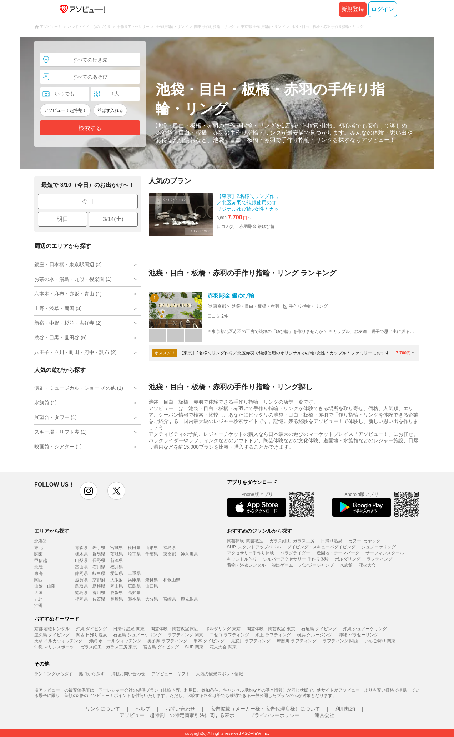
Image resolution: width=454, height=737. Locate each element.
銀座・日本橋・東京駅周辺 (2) (68, 264)
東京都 (169, 554)
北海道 (40, 541)
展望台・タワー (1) (55, 417)
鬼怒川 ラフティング (251, 640)
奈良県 (151, 579)
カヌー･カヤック (364, 540)
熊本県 (134, 599)
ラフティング (379, 559)
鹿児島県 (189, 599)
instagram (88, 491)
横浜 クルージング (314, 634)
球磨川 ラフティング (296, 640)
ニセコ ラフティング (229, 634)
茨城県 (116, 554)
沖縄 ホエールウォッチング (115, 640)
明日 (62, 219)
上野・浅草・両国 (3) (58, 308)
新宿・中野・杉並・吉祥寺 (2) (68, 323)
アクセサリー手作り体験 (250, 553)
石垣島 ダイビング (319, 628)
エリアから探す (51, 531)
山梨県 (81, 560)
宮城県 (116, 547)
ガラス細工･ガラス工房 (291, 540)
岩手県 (98, 547)
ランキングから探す (53, 673)
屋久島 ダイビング (52, 634)
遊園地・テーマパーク (338, 553)
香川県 (98, 592)
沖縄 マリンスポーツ (54, 646)
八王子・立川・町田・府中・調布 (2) (75, 352)
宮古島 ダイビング (160, 646)
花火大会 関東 (223, 646)
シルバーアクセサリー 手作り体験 (295, 559)
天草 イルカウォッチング (58, 640)
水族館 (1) (45, 402)
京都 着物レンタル (52, 628)
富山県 (81, 566)
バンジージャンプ (316, 565)
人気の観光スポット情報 (219, 673)
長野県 (98, 560)
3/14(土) (113, 219)
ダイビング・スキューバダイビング (321, 546)
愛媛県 (116, 592)
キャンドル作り (242, 559)
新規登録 (352, 9)
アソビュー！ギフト (170, 673)
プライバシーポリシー (274, 715)
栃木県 (81, 554)
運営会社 (324, 715)
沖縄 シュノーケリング (365, 628)
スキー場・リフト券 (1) (60, 432)
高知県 (134, 592)
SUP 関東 (194, 646)
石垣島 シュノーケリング (137, 634)
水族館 (346, 565)
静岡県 (81, 573)
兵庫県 (134, 579)
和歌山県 (171, 579)
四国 (38, 592)
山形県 (151, 547)
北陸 (38, 566)
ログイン (382, 9)
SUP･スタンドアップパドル (254, 546)
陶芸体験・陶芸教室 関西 (175, 628)
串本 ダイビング (209, 640)
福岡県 (81, 599)
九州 (38, 599)
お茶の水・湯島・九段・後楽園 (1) (73, 279)
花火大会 (367, 565)
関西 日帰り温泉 (91, 634)
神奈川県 (189, 554)
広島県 (134, 586)
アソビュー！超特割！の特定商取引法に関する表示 (177, 715)
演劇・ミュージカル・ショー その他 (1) (78, 388)
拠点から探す (92, 673)
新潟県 (116, 560)
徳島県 (81, 592)
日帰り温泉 (331, 540)
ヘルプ (142, 709)
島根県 (98, 586)
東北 (38, 547)
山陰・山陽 (45, 586)
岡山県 (116, 586)
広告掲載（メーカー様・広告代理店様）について (265, 709)
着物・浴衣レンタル (246, 565)
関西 (38, 579)
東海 (38, 573)
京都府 (98, 579)
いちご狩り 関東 (379, 640)
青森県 (81, 547)
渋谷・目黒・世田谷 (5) (60, 337)
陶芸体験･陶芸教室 (245, 540)
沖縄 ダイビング (91, 628)
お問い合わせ (180, 709)
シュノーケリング (379, 546)
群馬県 (98, 554)
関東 (38, 554)
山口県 (151, 586)
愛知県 (116, 573)
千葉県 (151, 554)
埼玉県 (134, 554)
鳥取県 (81, 586)
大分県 (151, 599)
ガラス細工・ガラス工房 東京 (108, 646)
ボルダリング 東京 (223, 628)
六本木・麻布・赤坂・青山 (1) (68, 294)
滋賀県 (81, 579)
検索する (90, 128)
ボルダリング (347, 559)
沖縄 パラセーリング (358, 634)
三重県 (134, 573)
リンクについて (102, 709)
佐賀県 (98, 599)
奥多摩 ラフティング (167, 640)
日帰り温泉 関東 (128, 628)
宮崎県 (169, 599)
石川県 (98, 566)
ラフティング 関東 (185, 634)
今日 (88, 201)
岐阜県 (98, 573)
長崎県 (116, 599)
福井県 (116, 566)
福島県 (169, 547)
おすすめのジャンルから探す (259, 531)
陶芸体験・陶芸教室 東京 (271, 628)
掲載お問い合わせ (128, 673)
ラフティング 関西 (340, 640)
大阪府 (116, 579)
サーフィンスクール (384, 553)
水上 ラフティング (273, 634)
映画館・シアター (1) (58, 446)
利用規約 (345, 709)
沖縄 (38, 605)
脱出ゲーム (282, 565)
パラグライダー (295, 553)
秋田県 (134, 547)
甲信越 (40, 560)
